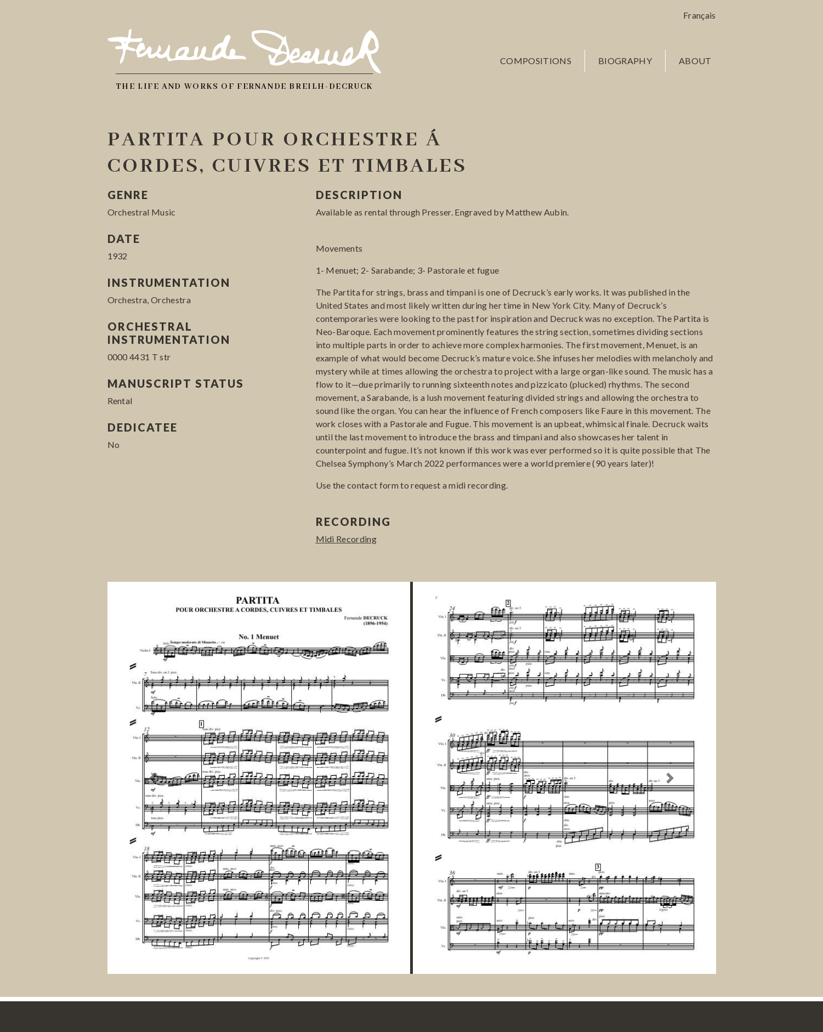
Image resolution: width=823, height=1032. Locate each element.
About (695, 60)
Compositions (535, 60)
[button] (153, 778)
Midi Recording (346, 539)
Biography (625, 60)
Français (699, 15)
